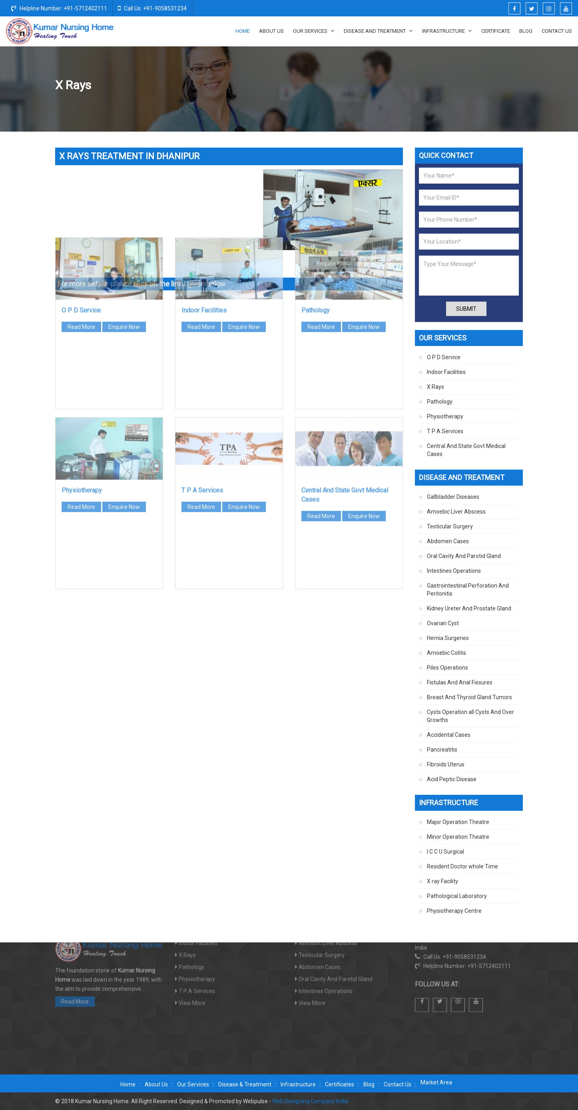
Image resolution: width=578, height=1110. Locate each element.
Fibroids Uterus (445, 764)
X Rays (435, 387)
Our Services (314, 31)
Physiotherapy (82, 380)
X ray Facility (442, 881)
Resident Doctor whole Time (462, 866)
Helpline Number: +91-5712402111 (59, 8)
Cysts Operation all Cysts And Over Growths (470, 716)
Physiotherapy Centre (454, 911)
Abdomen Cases (448, 541)
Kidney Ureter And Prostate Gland (469, 608)
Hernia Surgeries (448, 638)
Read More (81, 217)
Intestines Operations (454, 571)
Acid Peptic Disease (451, 779)
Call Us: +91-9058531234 (152, 8)
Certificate (495, 31)
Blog (525, 31)
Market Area (436, 1082)
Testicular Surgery (450, 526)
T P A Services (202, 380)
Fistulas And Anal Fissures (459, 682)
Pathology (315, 200)
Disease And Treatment (378, 31)
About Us (271, 31)
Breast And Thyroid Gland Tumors (469, 697)
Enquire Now (124, 217)
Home (242, 31)
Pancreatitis (442, 749)
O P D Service (81, 200)
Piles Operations (447, 667)
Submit (466, 309)
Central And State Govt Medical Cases (466, 450)
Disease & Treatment (244, 1084)
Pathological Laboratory (457, 896)
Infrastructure (447, 31)
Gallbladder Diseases (453, 497)
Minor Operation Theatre (458, 837)
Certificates (339, 1084)
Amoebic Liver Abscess (456, 511)
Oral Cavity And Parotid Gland (464, 556)
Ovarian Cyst (443, 623)
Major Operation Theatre (458, 822)
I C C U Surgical (445, 851)
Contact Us (557, 31)
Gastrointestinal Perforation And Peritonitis (468, 589)
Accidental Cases (448, 735)
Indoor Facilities (204, 200)
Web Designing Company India (310, 1101)
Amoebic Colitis (446, 653)
